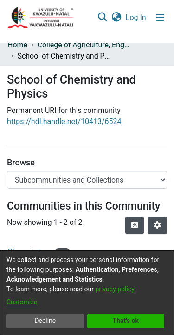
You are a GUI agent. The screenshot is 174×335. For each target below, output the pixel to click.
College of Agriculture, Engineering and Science (83, 44)
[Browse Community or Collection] (87, 180)
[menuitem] (116, 17)
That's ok (126, 320)
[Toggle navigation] (160, 17)
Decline (45, 320)
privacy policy (114, 289)
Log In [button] (136, 17)
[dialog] (87, 292)
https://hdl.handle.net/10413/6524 (64, 121)
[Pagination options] (157, 225)
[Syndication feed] (134, 225)
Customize (21, 302)
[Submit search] (102, 17)
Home (17, 44)
